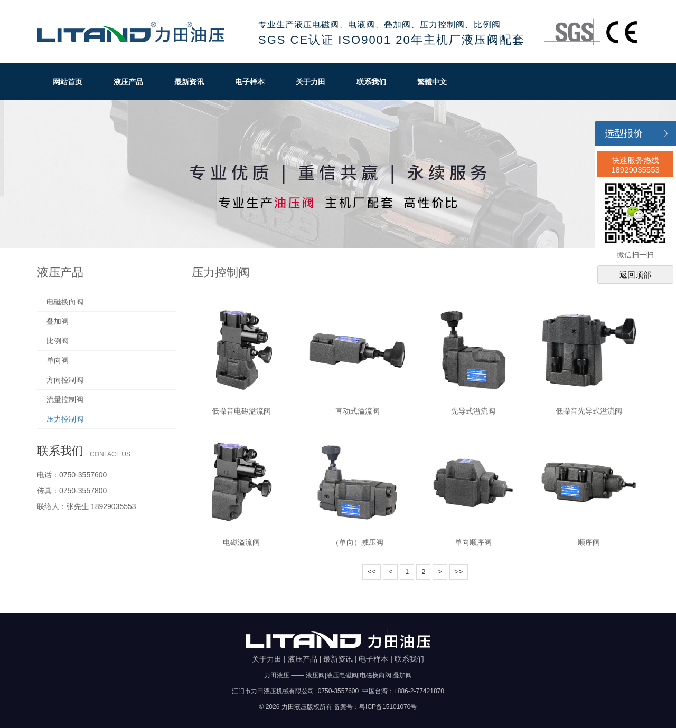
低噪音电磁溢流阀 (241, 411)
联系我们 (371, 82)
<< (371, 572)
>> (459, 572)
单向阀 (57, 360)
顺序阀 (589, 542)
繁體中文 (432, 82)
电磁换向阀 (64, 302)
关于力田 (310, 82)
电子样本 (250, 82)
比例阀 (57, 341)
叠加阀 (57, 321)
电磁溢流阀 (241, 542)
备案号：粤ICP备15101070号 (375, 707)
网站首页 (67, 82)
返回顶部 (635, 274)
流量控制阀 (64, 399)
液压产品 (128, 82)
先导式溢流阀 (473, 411)
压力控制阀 (64, 419)
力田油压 (131, 32)
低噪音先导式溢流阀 (589, 411)
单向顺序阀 (473, 542)
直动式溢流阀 (357, 411)
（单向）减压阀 (357, 542)
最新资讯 (189, 82)
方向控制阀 (64, 380)
